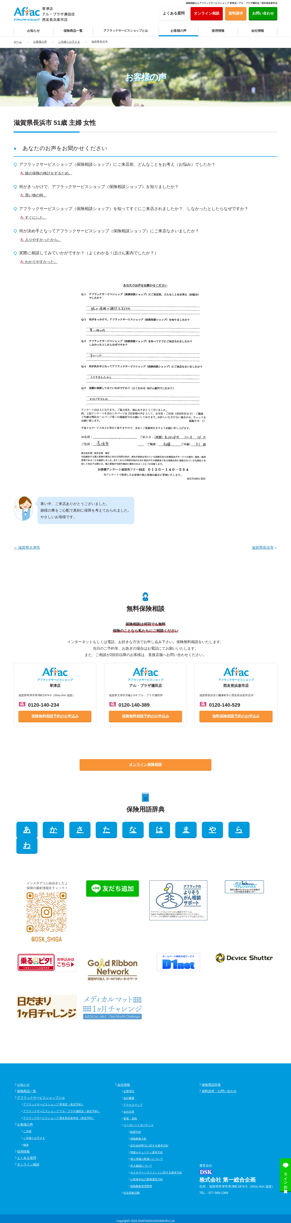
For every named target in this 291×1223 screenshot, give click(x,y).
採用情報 (23, 1136)
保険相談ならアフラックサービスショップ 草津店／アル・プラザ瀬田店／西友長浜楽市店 (231, 3)
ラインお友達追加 (286, 1178)
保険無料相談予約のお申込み (55, 716)
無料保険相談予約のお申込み (236, 716)
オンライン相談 (28, 1149)
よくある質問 (26, 1142)
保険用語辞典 (211, 1069)
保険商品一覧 (26, 1075)
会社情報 (123, 1069)
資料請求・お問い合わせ (219, 1075)
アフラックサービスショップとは (41, 1082)
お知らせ (23, 1069)
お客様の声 (25, 1109)
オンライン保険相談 (145, 764)
